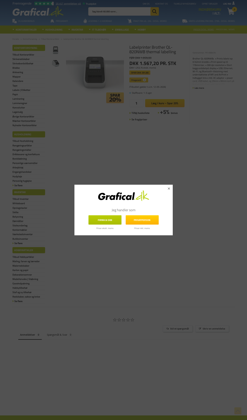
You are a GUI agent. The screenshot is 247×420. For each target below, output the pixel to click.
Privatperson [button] (142, 220)
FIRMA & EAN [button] (105, 220)
